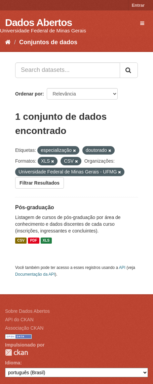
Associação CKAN (24, 328)
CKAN (16, 352)
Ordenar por (28, 94)
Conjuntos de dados (48, 42)
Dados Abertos (38, 22)
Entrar (138, 5)
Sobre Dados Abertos (27, 311)
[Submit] (129, 70)
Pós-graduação (34, 207)
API (122, 267)
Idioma (12, 362)
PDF (33, 241)
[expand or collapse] (142, 23)
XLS (46, 241)
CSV (21, 241)
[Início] (8, 42)
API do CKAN (19, 319)
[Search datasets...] (67, 70)
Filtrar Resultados (40, 183)
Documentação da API (35, 274)
